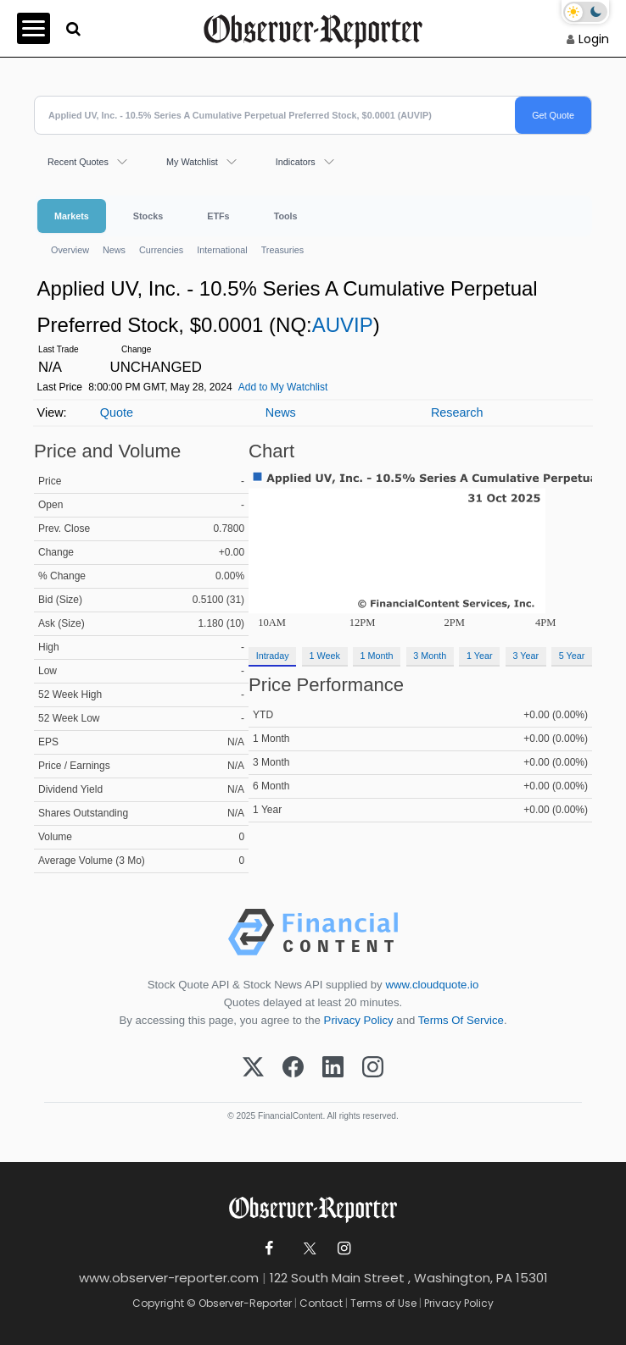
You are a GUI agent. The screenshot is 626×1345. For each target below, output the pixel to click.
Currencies (161, 250)
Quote (116, 412)
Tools (286, 216)
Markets (71, 216)
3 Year (525, 655)
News (114, 250)
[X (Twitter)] (253, 1068)
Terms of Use (383, 1303)
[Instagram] (372, 1068)
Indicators (296, 162)
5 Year (572, 655)
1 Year (480, 655)
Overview (70, 250)
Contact (321, 1303)
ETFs (218, 216)
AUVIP (342, 324)
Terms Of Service (461, 1020)
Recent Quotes (78, 162)
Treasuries (283, 250)
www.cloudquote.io (431, 984)
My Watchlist (192, 162)
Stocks (148, 216)
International (222, 250)
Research (457, 412)
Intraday (272, 655)
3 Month (429, 655)
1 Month (377, 655)
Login (593, 38)
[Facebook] (293, 1068)
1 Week (324, 655)
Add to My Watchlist (283, 387)
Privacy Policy (359, 1020)
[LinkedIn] (333, 1068)
